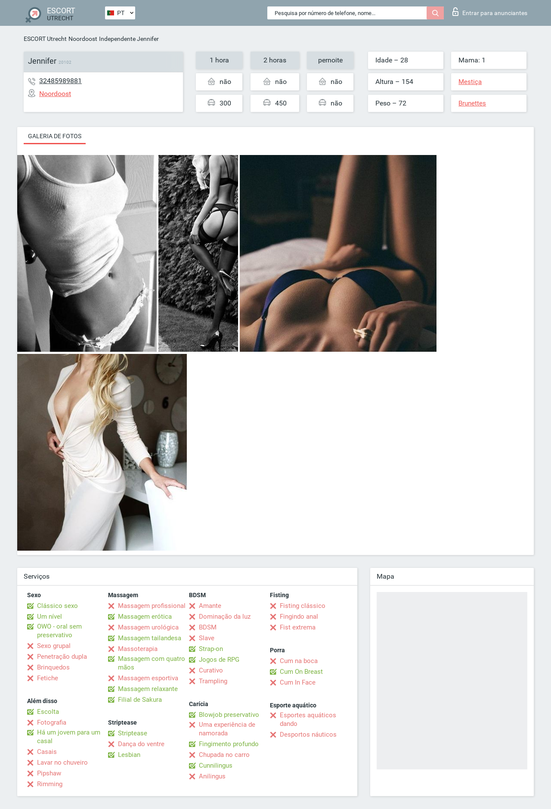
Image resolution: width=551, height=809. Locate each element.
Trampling (213, 681)
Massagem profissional (152, 606)
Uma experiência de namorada (227, 729)
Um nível (49, 616)
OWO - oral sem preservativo (59, 631)
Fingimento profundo (229, 744)
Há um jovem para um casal (68, 736)
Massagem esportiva (148, 678)
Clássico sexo (57, 606)
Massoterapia (138, 649)
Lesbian (129, 755)
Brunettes (472, 103)
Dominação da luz (225, 616)
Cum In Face (298, 682)
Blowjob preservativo (229, 715)
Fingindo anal (299, 616)
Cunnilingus (215, 765)
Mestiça (470, 82)
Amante (210, 606)
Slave (206, 638)
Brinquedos (53, 667)
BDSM (208, 627)
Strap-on (211, 649)
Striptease (132, 733)
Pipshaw (49, 773)
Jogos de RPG (219, 659)
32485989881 (60, 81)
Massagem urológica (148, 627)
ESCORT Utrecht (45, 38)
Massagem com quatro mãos (151, 663)
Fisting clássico (302, 606)
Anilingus (212, 776)
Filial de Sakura (140, 700)
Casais (47, 752)
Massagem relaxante (148, 689)
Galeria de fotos (54, 136)
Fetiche (47, 678)
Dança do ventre (141, 744)
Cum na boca (299, 661)
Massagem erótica (145, 616)
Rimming (49, 784)
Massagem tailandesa (149, 638)
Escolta (48, 712)
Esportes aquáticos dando (308, 719)
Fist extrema (298, 627)
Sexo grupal (54, 646)
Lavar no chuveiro (62, 762)
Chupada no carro (224, 755)
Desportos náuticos (308, 734)
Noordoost (82, 38)
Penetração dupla (62, 656)
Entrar (489, 11)
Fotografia (51, 722)
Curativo (211, 670)
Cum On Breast (301, 672)
